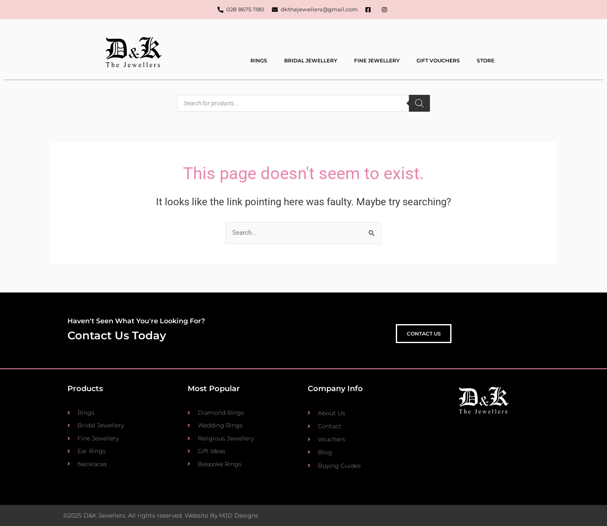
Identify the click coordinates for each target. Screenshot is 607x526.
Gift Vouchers (438, 61)
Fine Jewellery (377, 61)
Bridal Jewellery (310, 61)
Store (485, 61)
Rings (258, 61)
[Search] (419, 103)
